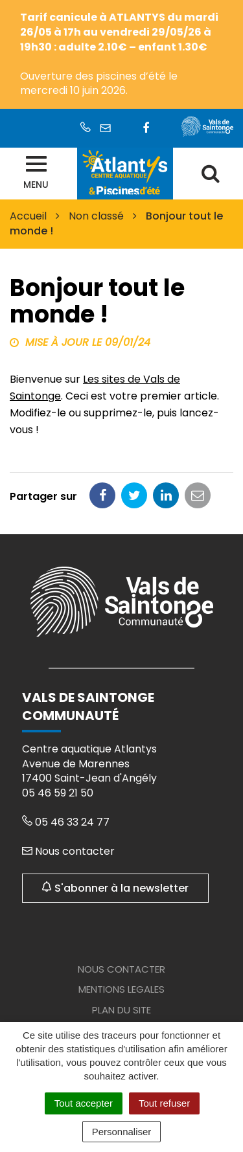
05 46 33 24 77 (66, 822)
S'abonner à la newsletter (115, 888)
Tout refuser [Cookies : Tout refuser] (164, 1103)
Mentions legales (121, 989)
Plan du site (121, 1010)
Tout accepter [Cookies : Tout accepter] (83, 1103)
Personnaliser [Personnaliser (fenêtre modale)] (122, 1131)
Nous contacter (68, 851)
